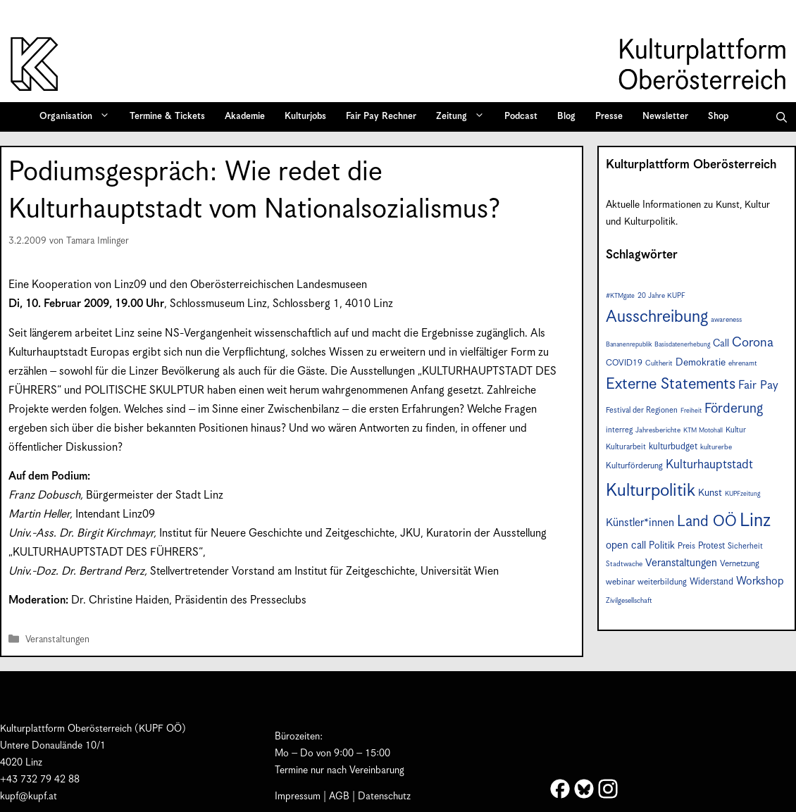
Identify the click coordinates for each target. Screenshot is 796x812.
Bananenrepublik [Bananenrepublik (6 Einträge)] (629, 345)
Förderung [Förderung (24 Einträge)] (733, 408)
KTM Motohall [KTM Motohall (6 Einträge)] (703, 431)
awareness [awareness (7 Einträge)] (726, 320)
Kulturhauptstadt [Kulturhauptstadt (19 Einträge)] (709, 465)
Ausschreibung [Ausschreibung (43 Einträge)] (657, 317)
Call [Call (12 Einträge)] (721, 343)
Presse (609, 116)
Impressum (298, 796)
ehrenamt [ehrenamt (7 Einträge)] (742, 363)
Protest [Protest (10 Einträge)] (711, 546)
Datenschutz (384, 796)
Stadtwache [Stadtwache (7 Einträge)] (624, 564)
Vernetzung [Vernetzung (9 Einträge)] (739, 563)
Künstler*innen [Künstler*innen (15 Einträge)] (640, 523)
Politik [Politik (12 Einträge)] (662, 545)
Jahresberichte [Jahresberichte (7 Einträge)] (657, 430)
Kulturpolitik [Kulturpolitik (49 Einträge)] (650, 491)
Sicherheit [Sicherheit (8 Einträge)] (745, 546)
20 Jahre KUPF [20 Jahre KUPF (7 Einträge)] (661, 296)
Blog (566, 116)
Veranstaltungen (57, 640)
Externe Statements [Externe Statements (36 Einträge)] (670, 384)
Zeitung (465, 117)
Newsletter (665, 116)
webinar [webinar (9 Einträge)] (620, 582)
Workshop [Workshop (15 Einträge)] (760, 581)
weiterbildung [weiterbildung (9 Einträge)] (662, 582)
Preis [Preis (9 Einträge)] (686, 546)
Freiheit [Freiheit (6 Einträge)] (691, 411)
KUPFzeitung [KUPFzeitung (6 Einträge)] (742, 494)
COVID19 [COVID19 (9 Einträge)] (624, 363)
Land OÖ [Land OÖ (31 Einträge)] (707, 521)
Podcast (520, 116)
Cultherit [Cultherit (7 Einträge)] (659, 363)
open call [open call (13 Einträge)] (626, 545)
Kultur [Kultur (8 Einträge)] (736, 430)
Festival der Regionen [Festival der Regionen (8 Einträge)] (642, 410)
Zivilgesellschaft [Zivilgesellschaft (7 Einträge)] (629, 600)
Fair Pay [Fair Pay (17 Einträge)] (758, 385)
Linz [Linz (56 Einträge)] (755, 521)
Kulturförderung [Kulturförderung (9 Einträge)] (634, 465)
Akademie (245, 116)
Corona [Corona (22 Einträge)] (752, 342)
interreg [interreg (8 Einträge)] (619, 430)
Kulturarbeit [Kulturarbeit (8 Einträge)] (626, 446)
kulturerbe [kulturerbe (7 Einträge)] (716, 447)
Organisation (79, 117)
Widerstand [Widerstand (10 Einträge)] (711, 582)
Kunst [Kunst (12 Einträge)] (710, 493)
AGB (339, 796)
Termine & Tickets (167, 116)
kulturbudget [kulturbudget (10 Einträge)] (673, 447)
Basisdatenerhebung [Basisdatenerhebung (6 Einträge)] (682, 345)
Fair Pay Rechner (381, 116)
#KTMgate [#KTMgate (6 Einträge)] (620, 296)
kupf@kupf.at (28, 796)
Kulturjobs (305, 116)
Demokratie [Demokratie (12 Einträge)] (701, 362)
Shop (718, 116)
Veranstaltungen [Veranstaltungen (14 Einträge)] (681, 563)
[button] (781, 117)
